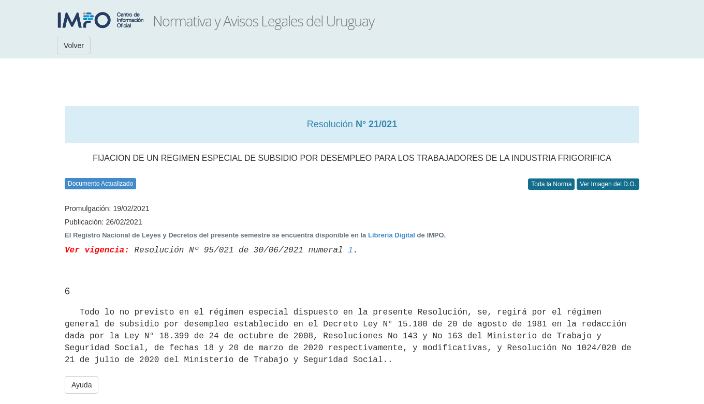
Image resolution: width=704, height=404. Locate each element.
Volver (74, 45)
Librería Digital (391, 235)
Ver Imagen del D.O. (608, 184)
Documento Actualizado (100, 183)
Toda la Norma (551, 184)
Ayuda (81, 385)
